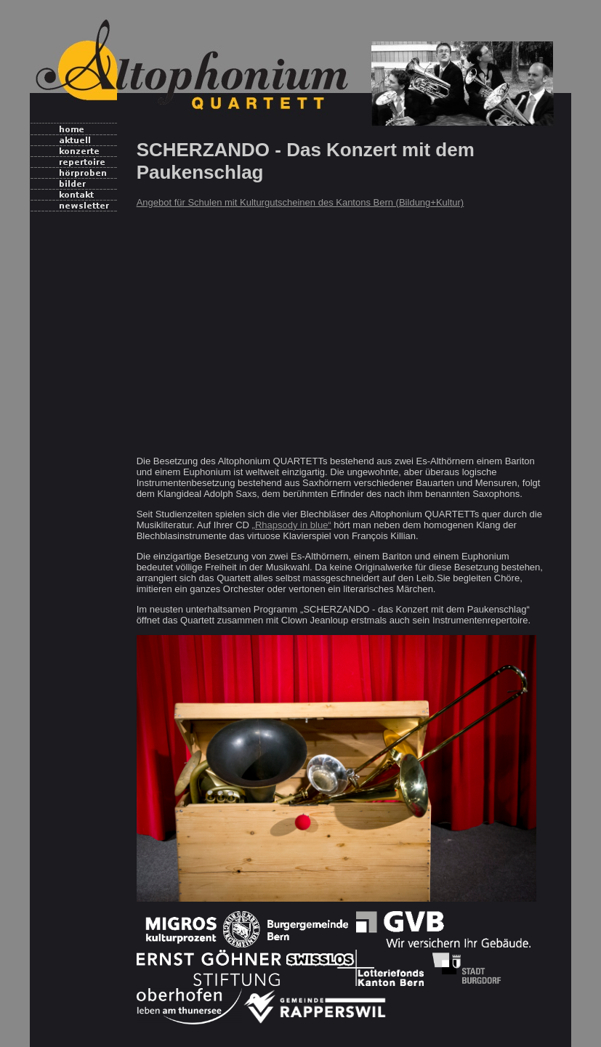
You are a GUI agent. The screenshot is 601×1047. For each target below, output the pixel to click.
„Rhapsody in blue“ (291, 525)
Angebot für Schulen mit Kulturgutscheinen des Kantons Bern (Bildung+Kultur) (300, 202)
